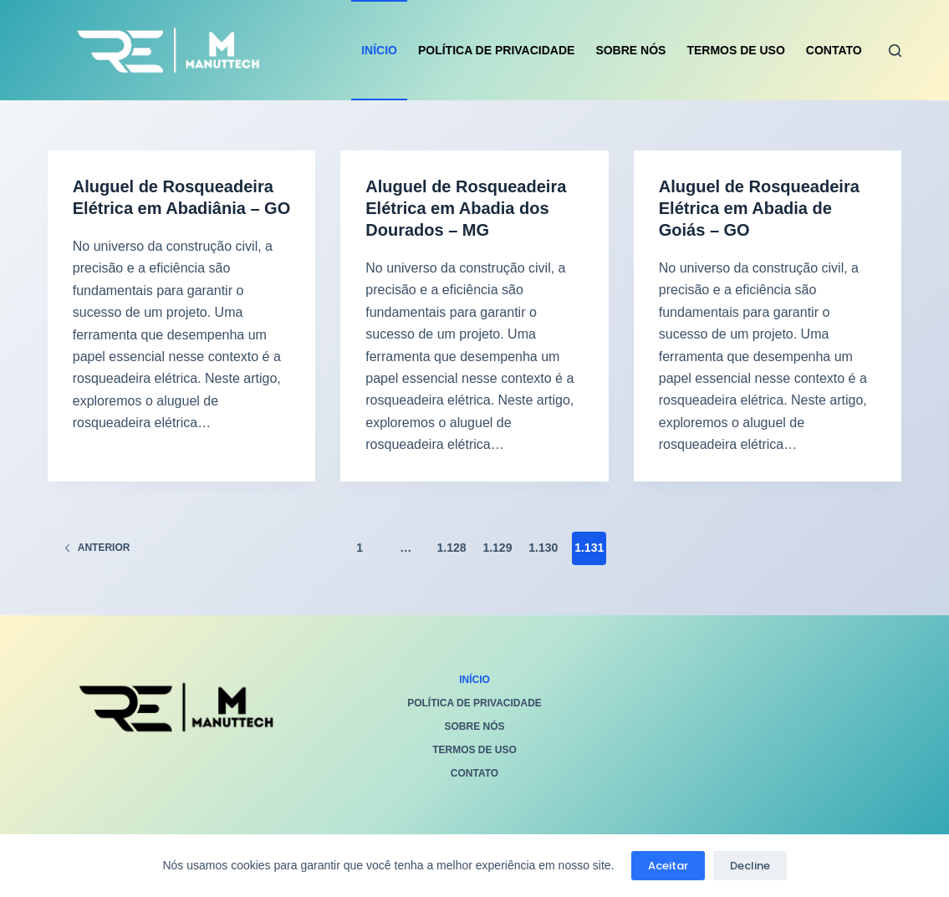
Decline (750, 866)
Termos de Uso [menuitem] (735, 50)
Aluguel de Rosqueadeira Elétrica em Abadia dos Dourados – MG (465, 208)
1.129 (497, 547)
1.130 (543, 547)
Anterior (97, 547)
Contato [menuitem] (834, 50)
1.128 (452, 547)
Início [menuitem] (379, 50)
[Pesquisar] (895, 50)
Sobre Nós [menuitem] (630, 50)
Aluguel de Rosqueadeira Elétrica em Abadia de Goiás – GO (759, 208)
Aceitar (668, 866)
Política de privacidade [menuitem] (496, 50)
